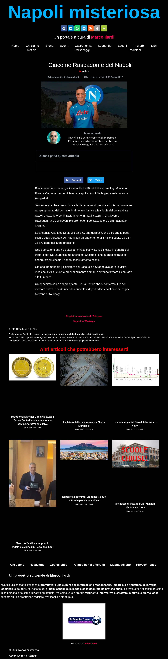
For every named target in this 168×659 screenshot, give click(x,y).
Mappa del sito (120, 565)
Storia (49, 46)
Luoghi (122, 46)
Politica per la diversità (89, 565)
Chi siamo (32, 46)
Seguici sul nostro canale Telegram (84, 317)
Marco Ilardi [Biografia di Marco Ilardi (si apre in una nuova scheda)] (91, 644)
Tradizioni (134, 50)
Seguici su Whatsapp (84, 322)
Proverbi (139, 46)
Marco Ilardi (102, 37)
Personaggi (82, 50)
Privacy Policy (146, 565)
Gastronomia (83, 46)
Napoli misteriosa (84, 12)
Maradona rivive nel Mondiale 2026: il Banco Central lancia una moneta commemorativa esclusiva (32, 421)
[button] (73, 181)
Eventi (64, 46)
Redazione (37, 565)
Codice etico (58, 565)
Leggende (104, 46)
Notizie (31, 50)
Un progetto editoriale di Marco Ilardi (39, 576)
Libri (154, 46)
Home (15, 46)
